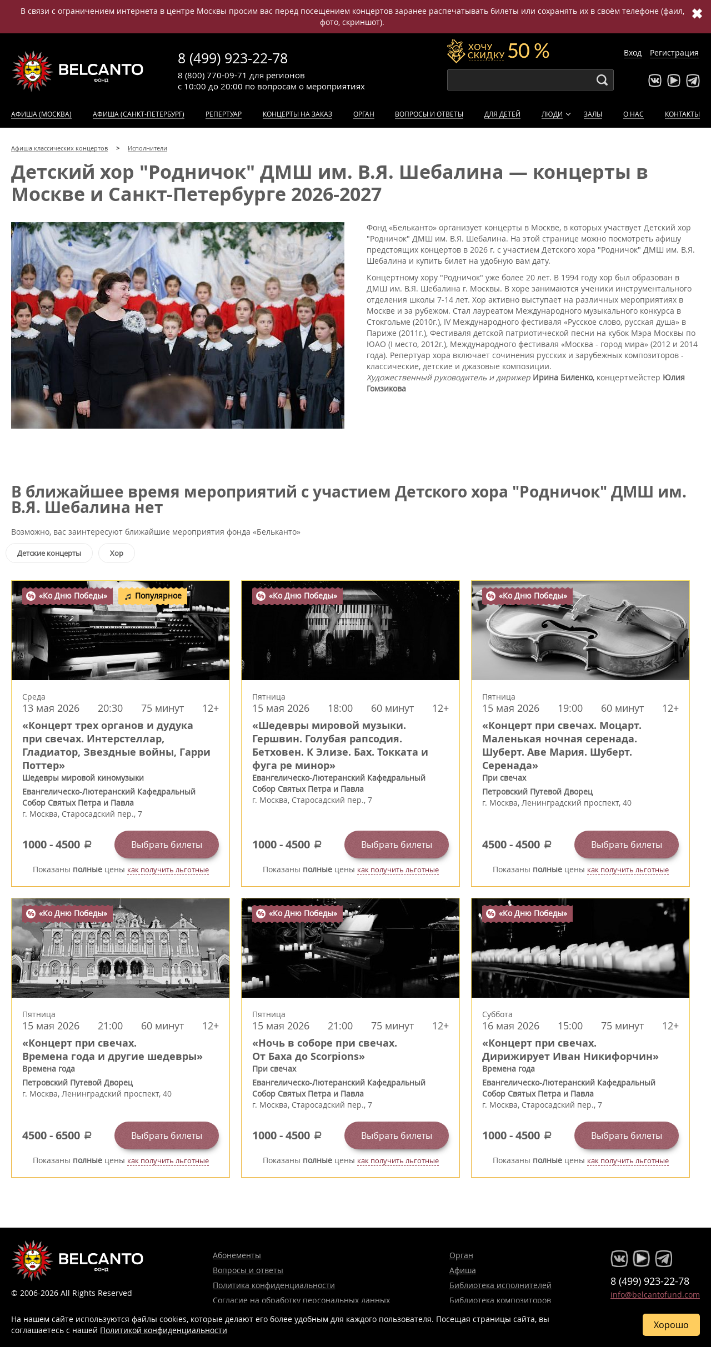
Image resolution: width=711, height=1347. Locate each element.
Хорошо (671, 1325)
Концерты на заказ (297, 113)
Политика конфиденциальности (274, 1285)
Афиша (462, 1270)
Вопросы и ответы (429, 113)
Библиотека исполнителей (500, 1285)
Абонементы (237, 1255)
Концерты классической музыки (77, 71)
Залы (593, 113)
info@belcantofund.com (655, 1294)
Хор (116, 553)
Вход (633, 52)
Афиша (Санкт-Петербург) (138, 113)
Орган (363, 113)
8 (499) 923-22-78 (233, 58)
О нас (633, 113)
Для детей (502, 113)
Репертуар (224, 113)
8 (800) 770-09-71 (212, 75)
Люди (552, 113)
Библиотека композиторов (500, 1300)
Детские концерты (49, 553)
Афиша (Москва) (41, 113)
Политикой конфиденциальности (163, 1330)
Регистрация (674, 52)
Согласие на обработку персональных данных (301, 1300)
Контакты (682, 113)
